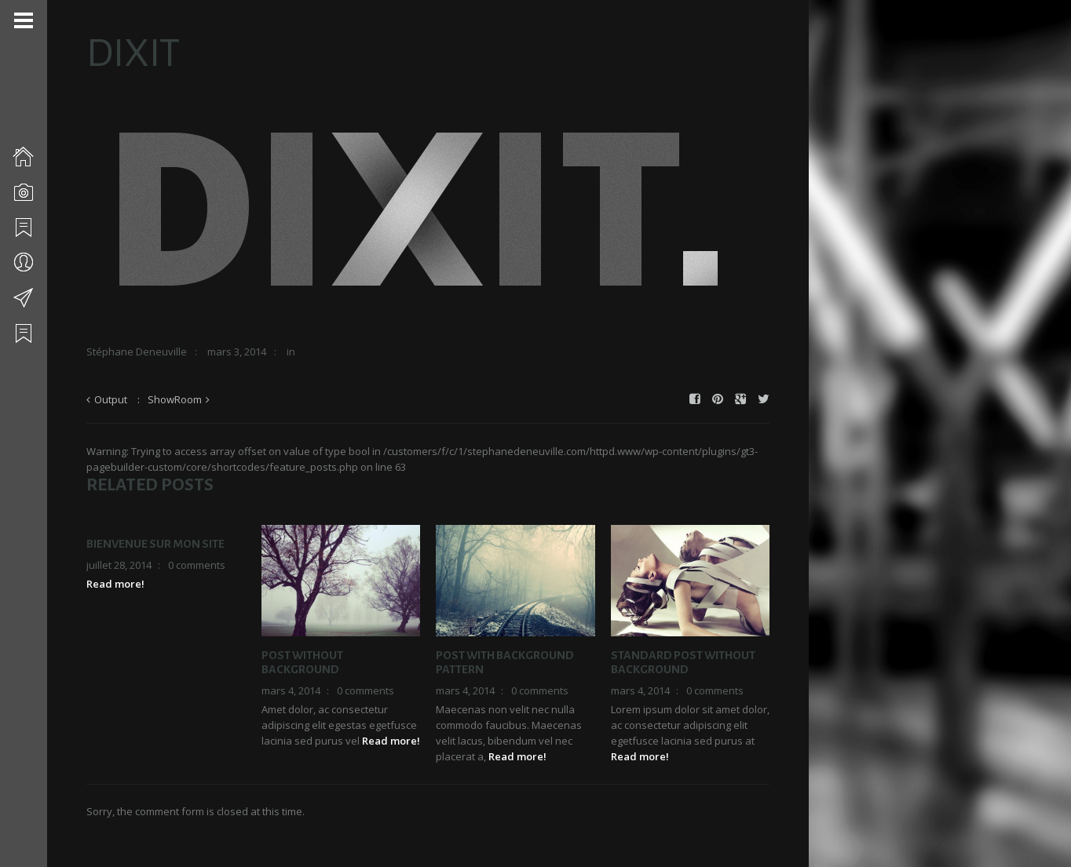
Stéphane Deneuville (136, 351)
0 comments (196, 565)
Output (110, 399)
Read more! (115, 584)
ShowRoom (175, 399)
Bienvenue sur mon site (155, 543)
